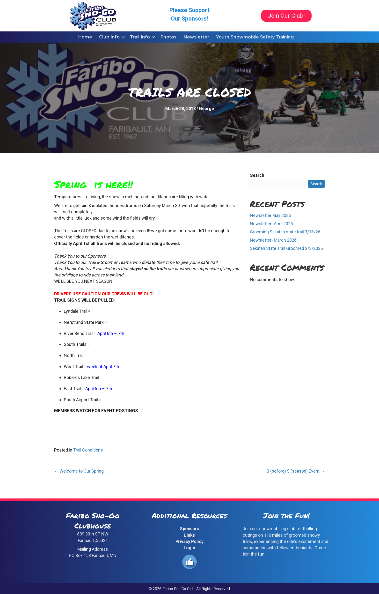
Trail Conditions (88, 450)
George (206, 108)
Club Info (109, 37)
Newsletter (196, 37)
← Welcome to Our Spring (79, 471)
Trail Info (140, 37)
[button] (123, 37)
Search (257, 175)
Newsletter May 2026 (270, 215)
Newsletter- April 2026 (271, 223)
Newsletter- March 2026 (273, 240)
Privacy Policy (189, 541)
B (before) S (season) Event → (296, 471)
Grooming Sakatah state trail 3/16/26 (285, 231)
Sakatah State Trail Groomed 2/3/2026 (286, 248)
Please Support (189, 10)
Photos (168, 37)
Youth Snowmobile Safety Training (255, 37)
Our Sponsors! (189, 18)
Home (85, 37)
